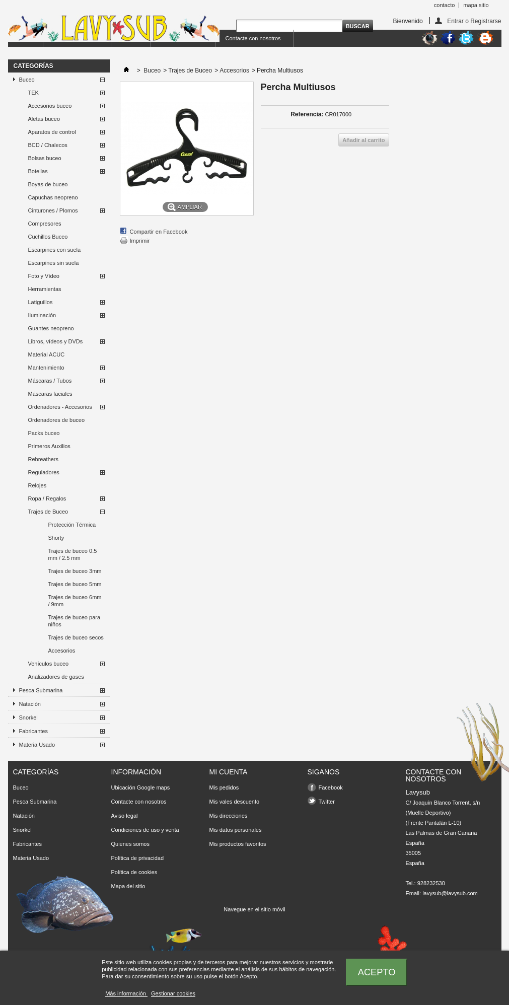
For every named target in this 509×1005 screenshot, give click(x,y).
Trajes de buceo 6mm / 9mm (75, 600)
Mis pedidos (224, 787)
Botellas (38, 171)
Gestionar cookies (173, 993)
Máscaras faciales (50, 394)
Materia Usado (37, 745)
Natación (30, 704)
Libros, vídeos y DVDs (55, 341)
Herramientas (44, 289)
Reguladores (43, 472)
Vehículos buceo (48, 664)
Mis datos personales (235, 830)
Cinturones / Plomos (53, 210)
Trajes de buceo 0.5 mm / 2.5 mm (72, 554)
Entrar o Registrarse (474, 21)
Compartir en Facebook (159, 232)
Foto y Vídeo (43, 276)
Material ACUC (46, 354)
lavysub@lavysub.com (450, 893)
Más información (126, 993)
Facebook (331, 787)
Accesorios (62, 651)
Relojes (37, 485)
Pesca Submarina (41, 690)
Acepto (377, 972)
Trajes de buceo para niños (74, 620)
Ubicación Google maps (140, 787)
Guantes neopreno (51, 328)
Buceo (27, 80)
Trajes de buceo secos (76, 637)
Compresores (44, 224)
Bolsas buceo (44, 158)
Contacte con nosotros (253, 38)
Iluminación (42, 315)
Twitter (327, 802)
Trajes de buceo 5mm (75, 584)
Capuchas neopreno (53, 197)
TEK (33, 93)
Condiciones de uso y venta (145, 830)
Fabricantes (33, 731)
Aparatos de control (52, 132)
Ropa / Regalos (47, 498)
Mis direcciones (228, 816)
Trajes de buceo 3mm (75, 571)
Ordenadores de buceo (56, 420)
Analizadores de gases (56, 677)
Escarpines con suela (54, 250)
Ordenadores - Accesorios (60, 407)
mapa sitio (475, 5)
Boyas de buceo (48, 184)
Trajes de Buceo (48, 512)
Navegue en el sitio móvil (254, 909)
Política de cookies (134, 872)
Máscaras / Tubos (50, 381)
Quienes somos (130, 844)
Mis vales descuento (234, 802)
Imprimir (140, 241)
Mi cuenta (228, 772)
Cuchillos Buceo (48, 237)
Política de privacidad (137, 858)
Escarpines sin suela (53, 263)
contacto (444, 5)
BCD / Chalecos (47, 145)
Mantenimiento (46, 368)
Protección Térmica (72, 525)
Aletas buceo (44, 119)
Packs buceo (44, 433)
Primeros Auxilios (49, 446)
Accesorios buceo (50, 106)
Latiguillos (40, 302)
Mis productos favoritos (237, 844)
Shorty (56, 538)
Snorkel (28, 717)
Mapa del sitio (128, 886)
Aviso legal (124, 816)
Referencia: (306, 114)
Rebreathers (43, 459)
